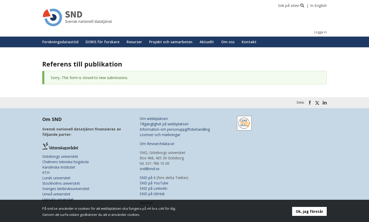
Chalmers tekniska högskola (65, 161)
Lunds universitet (56, 177)
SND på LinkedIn (153, 188)
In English (318, 5)
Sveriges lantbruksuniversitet (65, 188)
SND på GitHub (152, 193)
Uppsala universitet (58, 199)
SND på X (148, 177)
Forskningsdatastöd (60, 41)
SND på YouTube (154, 183)
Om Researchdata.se (157, 143)
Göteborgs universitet (60, 156)
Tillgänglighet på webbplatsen (164, 123)
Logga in (320, 32)
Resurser (134, 41)
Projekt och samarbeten (170, 41)
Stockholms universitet (61, 183)
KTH (45, 172)
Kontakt (249, 41)
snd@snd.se (149, 168)
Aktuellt (207, 41)
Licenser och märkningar (160, 134)
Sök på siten (288, 5)
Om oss (227, 41)
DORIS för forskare (102, 41)
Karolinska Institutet (58, 167)
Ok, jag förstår (309, 211)
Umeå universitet (56, 194)
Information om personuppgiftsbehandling (175, 129)
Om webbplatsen (154, 118)
